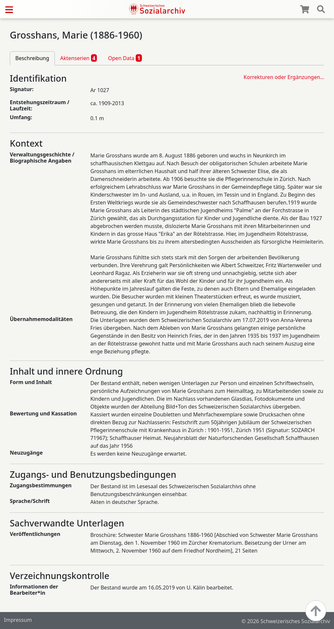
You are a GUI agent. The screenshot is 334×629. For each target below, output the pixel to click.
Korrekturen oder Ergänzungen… (284, 77)
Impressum (18, 619)
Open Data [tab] (125, 57)
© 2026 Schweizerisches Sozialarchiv (285, 621)
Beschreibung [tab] (32, 58)
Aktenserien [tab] (78, 57)
